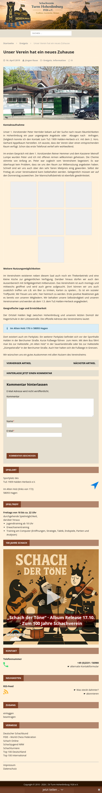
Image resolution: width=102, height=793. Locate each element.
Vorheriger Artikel (19, 363)
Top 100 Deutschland (14, 751)
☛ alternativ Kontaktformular (83, 666)
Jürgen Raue (31, 60)
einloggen (8, 713)
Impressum (9, 765)
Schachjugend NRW (13, 744)
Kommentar (13, 396)
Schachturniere (11, 748)
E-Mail (10, 430)
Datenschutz (10, 768)
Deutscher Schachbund (15, 733)
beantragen (9, 716)
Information (59, 60)
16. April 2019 (13, 60)
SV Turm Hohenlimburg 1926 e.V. (63, 784)
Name (10, 421)
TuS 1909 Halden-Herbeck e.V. (19, 481)
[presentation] (32, 446)
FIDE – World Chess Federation (19, 737)
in (29, 328)
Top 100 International (14, 755)
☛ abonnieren (91, 693)
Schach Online (11, 740)
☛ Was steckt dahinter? (86, 689)
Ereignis (47, 60)
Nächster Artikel (84, 363)
